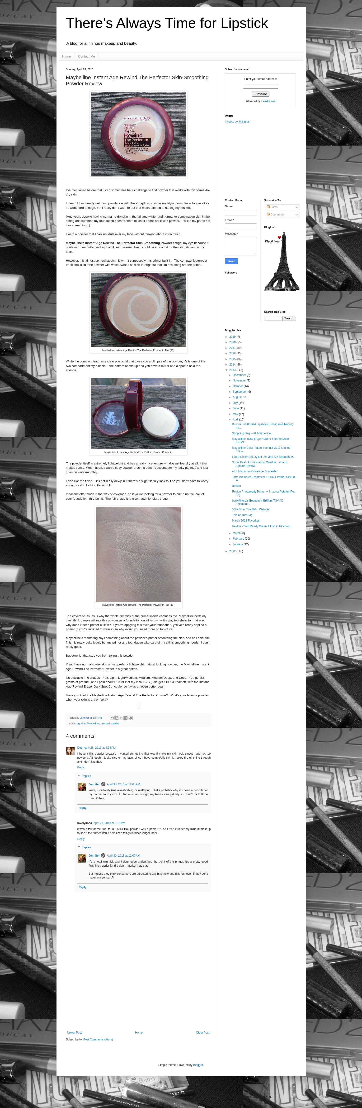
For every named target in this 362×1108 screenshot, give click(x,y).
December (240, 375)
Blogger (198, 1065)
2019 (232, 336)
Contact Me (86, 56)
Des (80, 747)
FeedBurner (268, 101)
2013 (232, 370)
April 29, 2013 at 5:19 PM (109, 823)
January (238, 544)
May (236, 414)
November (240, 380)
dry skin (81, 723)
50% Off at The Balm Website (250, 509)
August (237, 397)
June (236, 408)
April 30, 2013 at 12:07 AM (123, 855)
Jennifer (85, 717)
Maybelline (93, 723)
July (236, 403)
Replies (86, 776)
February (239, 538)
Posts (272, 207)
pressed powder (110, 723)
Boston (236, 486)
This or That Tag (242, 515)
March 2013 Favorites (245, 520)
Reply (81, 767)
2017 (232, 348)
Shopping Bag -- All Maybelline (251, 433)
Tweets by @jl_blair (237, 121)
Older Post (203, 1032)
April (236, 419)
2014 (232, 364)
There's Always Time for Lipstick (167, 23)
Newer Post (74, 1032)
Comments (275, 214)
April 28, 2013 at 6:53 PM (100, 747)
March (237, 533)
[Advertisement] (138, 995)
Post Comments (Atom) (98, 1039)
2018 (232, 342)
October (238, 386)
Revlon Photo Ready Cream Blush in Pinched (260, 526)
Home (66, 56)
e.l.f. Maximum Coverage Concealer (254, 471)
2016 (232, 353)
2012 (232, 551)
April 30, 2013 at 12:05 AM (123, 784)
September (240, 391)
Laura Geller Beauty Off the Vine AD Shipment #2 (263, 457)
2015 (232, 359)
